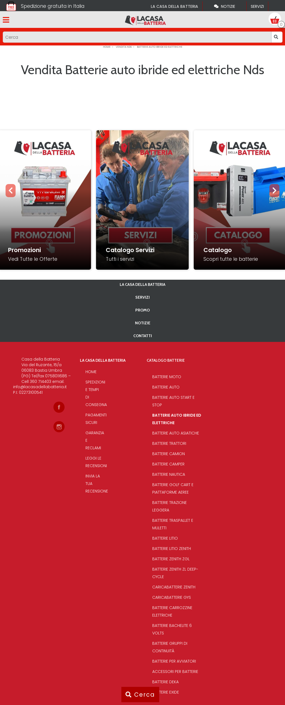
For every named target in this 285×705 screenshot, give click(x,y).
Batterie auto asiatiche (175, 433)
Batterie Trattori (169, 443)
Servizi (257, 6)
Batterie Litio (165, 538)
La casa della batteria (174, 6)
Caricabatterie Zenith (173, 587)
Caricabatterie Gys (171, 597)
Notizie (142, 322)
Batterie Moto (166, 377)
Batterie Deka (165, 682)
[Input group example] (137, 37)
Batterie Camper (168, 464)
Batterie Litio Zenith (171, 548)
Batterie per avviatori (174, 661)
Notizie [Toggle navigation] (224, 6)
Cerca (140, 694)
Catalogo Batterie (166, 360)
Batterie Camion (168, 454)
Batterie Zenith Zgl (171, 559)
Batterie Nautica (168, 474)
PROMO (142, 310)
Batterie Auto (166, 387)
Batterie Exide (165, 692)
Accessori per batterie (175, 671)
